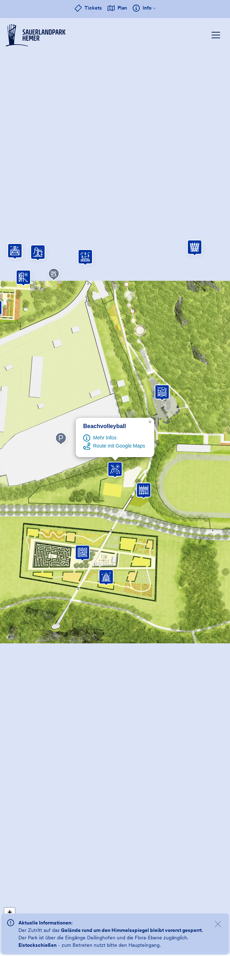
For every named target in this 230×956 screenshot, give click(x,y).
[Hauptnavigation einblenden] (215, 35)
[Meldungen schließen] (218, 925)
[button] (162, 392)
